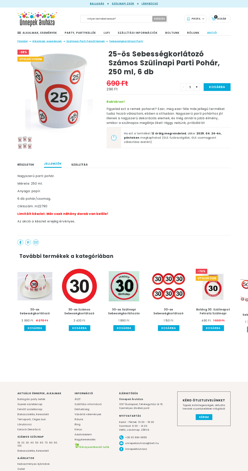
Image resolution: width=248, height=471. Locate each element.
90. (56, 442)
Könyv (78, 429)
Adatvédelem (83, 434)
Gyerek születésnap (29, 404)
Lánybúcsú (150, 3)
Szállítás (79, 165)
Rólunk (79, 419)
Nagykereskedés (85, 439)
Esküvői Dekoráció (28, 429)
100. (19, 445)
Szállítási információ (88, 404)
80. (51, 442)
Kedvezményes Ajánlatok (33, 464)
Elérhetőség (82, 409)
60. (42, 442)
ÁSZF (78, 399)
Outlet (21, 469)
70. (47, 442)
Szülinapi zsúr (123, 3)
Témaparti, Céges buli (31, 419)
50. (37, 442)
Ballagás (97, 3)
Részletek (25, 165)
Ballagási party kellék (31, 399)
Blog (77, 424)
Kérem (204, 417)
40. (32, 442)
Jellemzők (53, 164)
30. (28, 442)
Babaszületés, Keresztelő (33, 414)
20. (23, 442)
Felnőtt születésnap (29, 409)
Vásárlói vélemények (88, 414)
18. (19, 442)
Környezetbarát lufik (92, 447)
